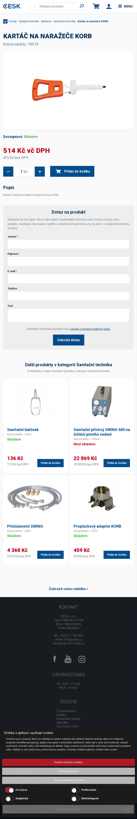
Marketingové (90, 798)
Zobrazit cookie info (68, 809)
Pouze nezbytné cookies (68, 780)
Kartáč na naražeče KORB (93, 21)
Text (10, 306)
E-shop (13, 21)
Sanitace (46, 21)
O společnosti (66, 711)
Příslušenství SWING (25, 526)
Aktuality (62, 722)
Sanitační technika (64, 21)
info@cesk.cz (73, 639)
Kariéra (61, 715)
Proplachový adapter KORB (97, 526)
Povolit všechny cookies (68, 762)
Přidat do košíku (73, 171)
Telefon (12, 288)
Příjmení (13, 254)
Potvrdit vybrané (68, 771)
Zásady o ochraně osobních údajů (90, 329)
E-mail (12, 271)
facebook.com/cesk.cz (68, 643)
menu (125, 6)
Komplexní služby (68, 718)
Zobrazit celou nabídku (67, 589)
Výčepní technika (29, 21)
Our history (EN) (67, 726)
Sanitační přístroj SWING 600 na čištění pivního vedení (102, 432)
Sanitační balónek (23, 429)
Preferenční (88, 789)
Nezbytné (21, 789)
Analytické (21, 798)
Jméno (13, 236)
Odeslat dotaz (68, 340)
